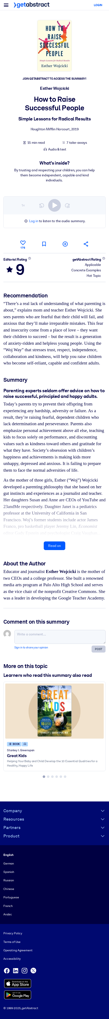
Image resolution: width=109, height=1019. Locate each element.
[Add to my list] (65, 243)
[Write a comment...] (60, 637)
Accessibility (12, 958)
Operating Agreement (17, 950)
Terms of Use (11, 942)
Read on (54, 546)
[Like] (23, 244)
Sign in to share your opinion (31, 647)
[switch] (54, 205)
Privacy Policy (12, 933)
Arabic (7, 914)
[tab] (44, 776)
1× (23, 205)
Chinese (8, 889)
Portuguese (11, 897)
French (8, 906)
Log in (33, 221)
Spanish (8, 872)
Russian (8, 880)
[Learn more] (29, 258)
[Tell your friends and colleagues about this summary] (86, 243)
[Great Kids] (54, 711)
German (8, 863)
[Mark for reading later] (44, 243)
